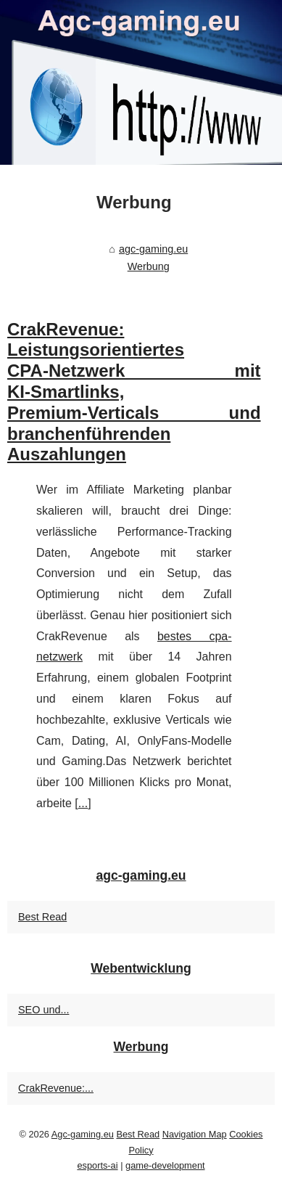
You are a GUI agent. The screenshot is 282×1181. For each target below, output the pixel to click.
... (83, 803)
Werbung (149, 266)
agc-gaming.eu (153, 249)
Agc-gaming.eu (82, 1134)
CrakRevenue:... (56, 1088)
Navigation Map (194, 1134)
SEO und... (43, 1010)
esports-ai (97, 1165)
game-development (165, 1165)
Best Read (42, 917)
